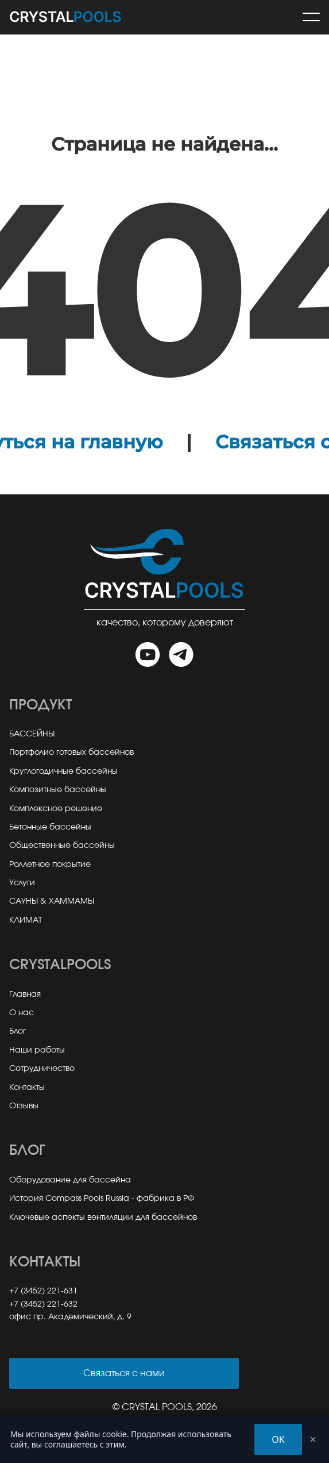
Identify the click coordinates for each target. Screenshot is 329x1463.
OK (278, 1439)
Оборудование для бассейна (70, 1180)
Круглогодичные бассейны (63, 771)
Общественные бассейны (62, 846)
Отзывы (23, 1106)
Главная (25, 994)
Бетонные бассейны (50, 827)
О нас (21, 1013)
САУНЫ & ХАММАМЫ (51, 901)
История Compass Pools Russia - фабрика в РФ (101, 1199)
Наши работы (37, 1050)
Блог (17, 1031)
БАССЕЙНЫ (32, 734)
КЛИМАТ (25, 920)
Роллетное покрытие (50, 865)
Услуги (22, 883)
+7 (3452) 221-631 (43, 1291)
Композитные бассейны (57, 790)
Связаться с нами (124, 1373)
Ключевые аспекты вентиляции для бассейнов (103, 1218)
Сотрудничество (42, 1069)
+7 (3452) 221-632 (43, 1304)
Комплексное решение (55, 809)
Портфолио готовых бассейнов (71, 752)
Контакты (27, 1088)
